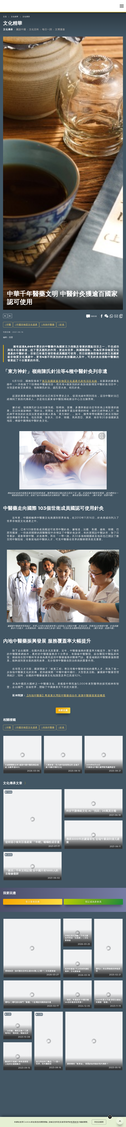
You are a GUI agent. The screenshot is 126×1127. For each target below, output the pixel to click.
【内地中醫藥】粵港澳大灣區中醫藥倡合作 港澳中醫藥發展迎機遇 (65, 695)
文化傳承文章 (12, 783)
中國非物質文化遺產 (26, 324)
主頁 (5, 17)
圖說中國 (21, 29)
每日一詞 (47, 29)
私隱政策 (74, 1122)
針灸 (62, 324)
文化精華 (14, 17)
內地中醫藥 (49, 324)
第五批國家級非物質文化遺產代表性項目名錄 (69, 380)
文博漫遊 (60, 29)
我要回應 (63, 710)
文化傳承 (26, 17)
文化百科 (34, 29)
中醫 (8, 324)
